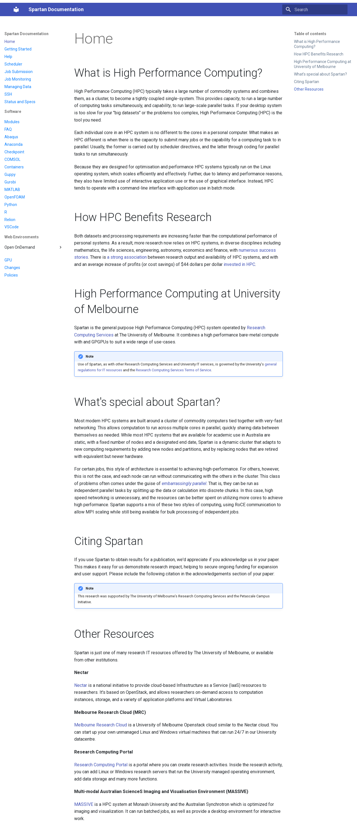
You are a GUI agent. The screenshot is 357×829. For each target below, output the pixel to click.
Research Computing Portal (100, 764)
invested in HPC (239, 264)
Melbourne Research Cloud (100, 725)
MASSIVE (83, 804)
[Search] (315, 9)
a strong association (127, 257)
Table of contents (310, 33)
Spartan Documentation (26, 33)
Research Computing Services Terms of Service (173, 370)
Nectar (80, 685)
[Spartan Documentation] (16, 9)
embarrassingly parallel (184, 483)
